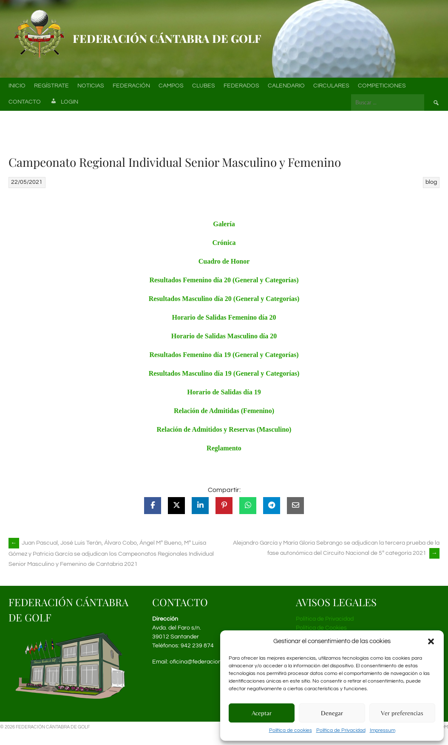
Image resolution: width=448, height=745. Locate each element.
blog (431, 182)
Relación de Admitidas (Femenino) (224, 410)
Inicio (17, 86)
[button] (431, 641)
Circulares (331, 86)
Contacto (25, 102)
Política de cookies (290, 730)
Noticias (90, 86)
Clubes (203, 86)
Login (63, 102)
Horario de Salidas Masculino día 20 (224, 336)
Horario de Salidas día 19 (224, 392)
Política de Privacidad (341, 730)
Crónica (223, 242)
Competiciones (382, 86)
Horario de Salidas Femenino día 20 (224, 317)
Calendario (286, 86)
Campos (171, 86)
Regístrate (51, 86)
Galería (224, 224)
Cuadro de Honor (224, 261)
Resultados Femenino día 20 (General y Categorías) (223, 280)
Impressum (382, 730)
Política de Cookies (321, 628)
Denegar (332, 713)
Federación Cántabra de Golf (167, 38)
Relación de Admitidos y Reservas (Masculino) (224, 429)
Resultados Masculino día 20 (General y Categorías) (224, 298)
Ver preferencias (402, 713)
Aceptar (262, 713)
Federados (241, 86)
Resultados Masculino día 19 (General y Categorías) (224, 373)
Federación (131, 86)
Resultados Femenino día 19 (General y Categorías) (223, 354)
